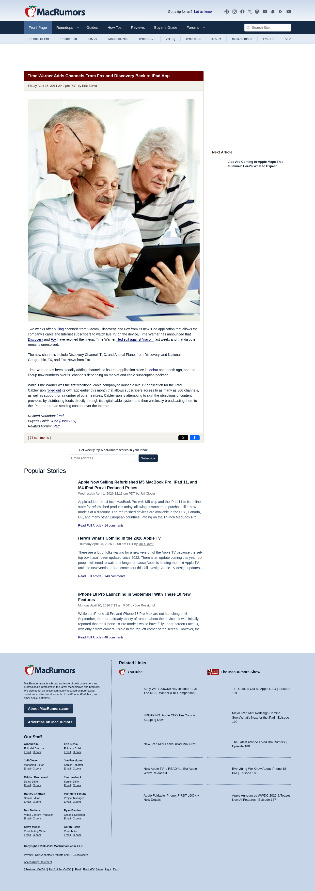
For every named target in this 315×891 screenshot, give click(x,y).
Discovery (35, 339)
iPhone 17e (147, 39)
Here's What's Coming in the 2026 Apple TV (121, 538)
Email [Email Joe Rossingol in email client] (67, 768)
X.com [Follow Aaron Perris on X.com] (77, 834)
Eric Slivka (89, 86)
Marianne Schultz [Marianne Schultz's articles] (75, 793)
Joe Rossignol (145, 605)
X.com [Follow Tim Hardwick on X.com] (77, 784)
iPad (60, 416)
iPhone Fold (68, 39)
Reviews (138, 27)
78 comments (39, 437)
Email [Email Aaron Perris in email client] (67, 834)
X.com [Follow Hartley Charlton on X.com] (37, 801)
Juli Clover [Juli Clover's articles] (31, 759)
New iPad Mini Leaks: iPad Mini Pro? (170, 743)
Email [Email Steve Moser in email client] (27, 834)
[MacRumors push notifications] (272, 11)
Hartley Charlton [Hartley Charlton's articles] (34, 793)
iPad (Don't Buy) (64, 421)
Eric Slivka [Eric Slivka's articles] (71, 743)
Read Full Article (90, 525)
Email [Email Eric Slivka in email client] (67, 751)
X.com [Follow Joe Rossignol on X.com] (77, 768)
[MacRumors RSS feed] (280, 11)
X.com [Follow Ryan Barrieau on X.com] (77, 817)
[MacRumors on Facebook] (242, 11)
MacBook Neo (118, 39)
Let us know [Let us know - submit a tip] (203, 12)
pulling (59, 329)
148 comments (114, 576)
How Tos (115, 27)
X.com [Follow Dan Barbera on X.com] (37, 817)
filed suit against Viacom (135, 339)
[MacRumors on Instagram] (234, 11)
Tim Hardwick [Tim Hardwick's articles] (72, 776)
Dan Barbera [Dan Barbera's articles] (32, 809)
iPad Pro (269, 39)
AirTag (170, 39)
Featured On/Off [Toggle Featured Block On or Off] (35, 869)
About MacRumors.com (48, 708)
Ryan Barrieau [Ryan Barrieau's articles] (73, 809)
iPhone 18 (193, 39)
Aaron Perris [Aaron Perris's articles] (72, 826)
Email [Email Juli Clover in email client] (27, 768)
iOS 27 (92, 39)
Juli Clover (147, 493)
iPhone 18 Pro (39, 39)
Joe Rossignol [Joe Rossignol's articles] (73, 759)
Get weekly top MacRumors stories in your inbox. (114, 450)
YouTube (135, 671)
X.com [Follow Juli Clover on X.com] (37, 768)
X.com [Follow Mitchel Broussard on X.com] (37, 784)
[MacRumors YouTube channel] (265, 11)
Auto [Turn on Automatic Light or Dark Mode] (100, 869)
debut (153, 370)
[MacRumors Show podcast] (226, 11)
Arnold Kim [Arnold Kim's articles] (31, 743)
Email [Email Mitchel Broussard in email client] (27, 784)
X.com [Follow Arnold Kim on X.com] (37, 751)
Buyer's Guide (165, 27)
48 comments (114, 637)
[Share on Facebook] (195, 437)
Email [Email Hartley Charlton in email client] (27, 801)
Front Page (38, 27)
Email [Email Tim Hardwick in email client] (67, 784)
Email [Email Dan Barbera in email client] (27, 817)
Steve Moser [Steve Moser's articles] (32, 826)
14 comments (114, 525)
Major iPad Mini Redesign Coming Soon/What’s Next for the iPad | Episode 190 (260, 717)
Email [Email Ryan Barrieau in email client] (67, 817)
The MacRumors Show (240, 671)
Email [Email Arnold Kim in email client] (27, 751)
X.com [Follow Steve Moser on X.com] (37, 834)
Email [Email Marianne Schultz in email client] (67, 801)
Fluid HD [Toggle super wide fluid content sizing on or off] (88, 869)
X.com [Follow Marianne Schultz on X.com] (77, 801)
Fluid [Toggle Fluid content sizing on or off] (78, 869)
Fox (53, 339)
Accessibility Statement (38, 862)
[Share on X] (183, 437)
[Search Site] (267, 27)
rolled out (54, 390)
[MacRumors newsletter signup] (288, 11)
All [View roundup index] (288, 39)
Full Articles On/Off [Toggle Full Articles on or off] (60, 869)
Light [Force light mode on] (108, 869)
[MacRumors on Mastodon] (257, 11)
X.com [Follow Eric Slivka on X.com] (77, 751)
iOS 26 (216, 39)
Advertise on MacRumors (50, 721)
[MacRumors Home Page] (55, 11)
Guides (92, 27)
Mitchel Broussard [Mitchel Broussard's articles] (36, 776)
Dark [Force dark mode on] (116, 869)
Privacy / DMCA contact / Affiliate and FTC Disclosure (56, 854)
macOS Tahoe (242, 39)
